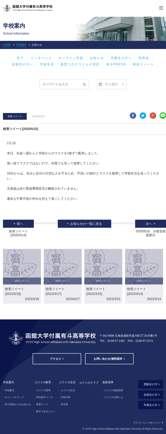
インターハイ (41, 58)
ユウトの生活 (68, 390)
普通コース (42, 404)
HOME (7, 44)
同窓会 (143, 58)
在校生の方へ (22, 64)
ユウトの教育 (43, 390)
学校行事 (65, 397)
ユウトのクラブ (89, 382)
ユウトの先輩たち (113, 397)
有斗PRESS (116, 64)
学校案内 (21, 44)
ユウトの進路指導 (113, 390)
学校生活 (47, 64)
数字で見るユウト (45, 411)
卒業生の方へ (121, 58)
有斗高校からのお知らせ (18, 404)
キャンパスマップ (14, 397)
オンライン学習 (70, 58)
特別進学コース (44, 397)
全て (20, 58)
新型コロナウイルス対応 (80, 64)
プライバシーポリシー (147, 422)
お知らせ (97, 58)
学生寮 (64, 404)
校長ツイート (143, 64)
